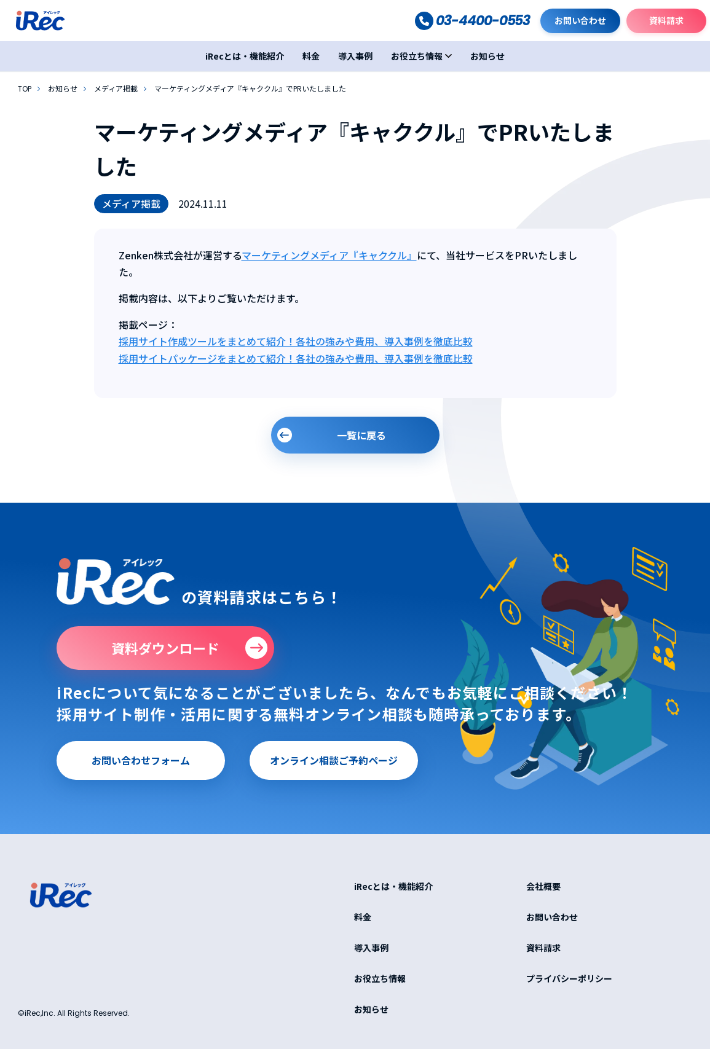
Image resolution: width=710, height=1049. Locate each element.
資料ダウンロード (165, 648)
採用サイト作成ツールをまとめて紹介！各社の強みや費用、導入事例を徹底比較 (296, 341)
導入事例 (355, 56)
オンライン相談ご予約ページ (334, 760)
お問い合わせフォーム (141, 760)
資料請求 (666, 20)
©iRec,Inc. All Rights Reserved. (74, 1013)
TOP (24, 89)
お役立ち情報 (417, 56)
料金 (311, 56)
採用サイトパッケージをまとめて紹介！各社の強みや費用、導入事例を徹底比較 (296, 358)
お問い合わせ (580, 20)
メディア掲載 (116, 89)
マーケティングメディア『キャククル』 (329, 255)
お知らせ (487, 56)
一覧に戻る (361, 435)
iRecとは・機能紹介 (244, 56)
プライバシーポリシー (569, 978)
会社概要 (543, 886)
